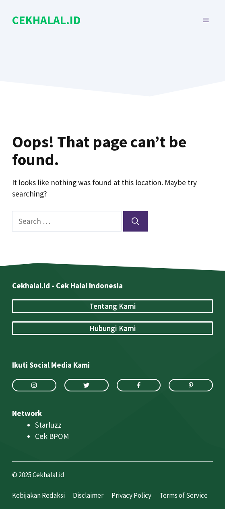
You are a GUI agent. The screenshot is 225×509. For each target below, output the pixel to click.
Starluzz (48, 425)
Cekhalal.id (46, 19)
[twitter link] (86, 385)
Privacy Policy (131, 495)
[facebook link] (139, 385)
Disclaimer (88, 495)
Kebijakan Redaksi (38, 495)
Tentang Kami (112, 306)
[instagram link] (34, 385)
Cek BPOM (52, 436)
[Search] (135, 221)
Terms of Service (183, 495)
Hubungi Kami (112, 328)
